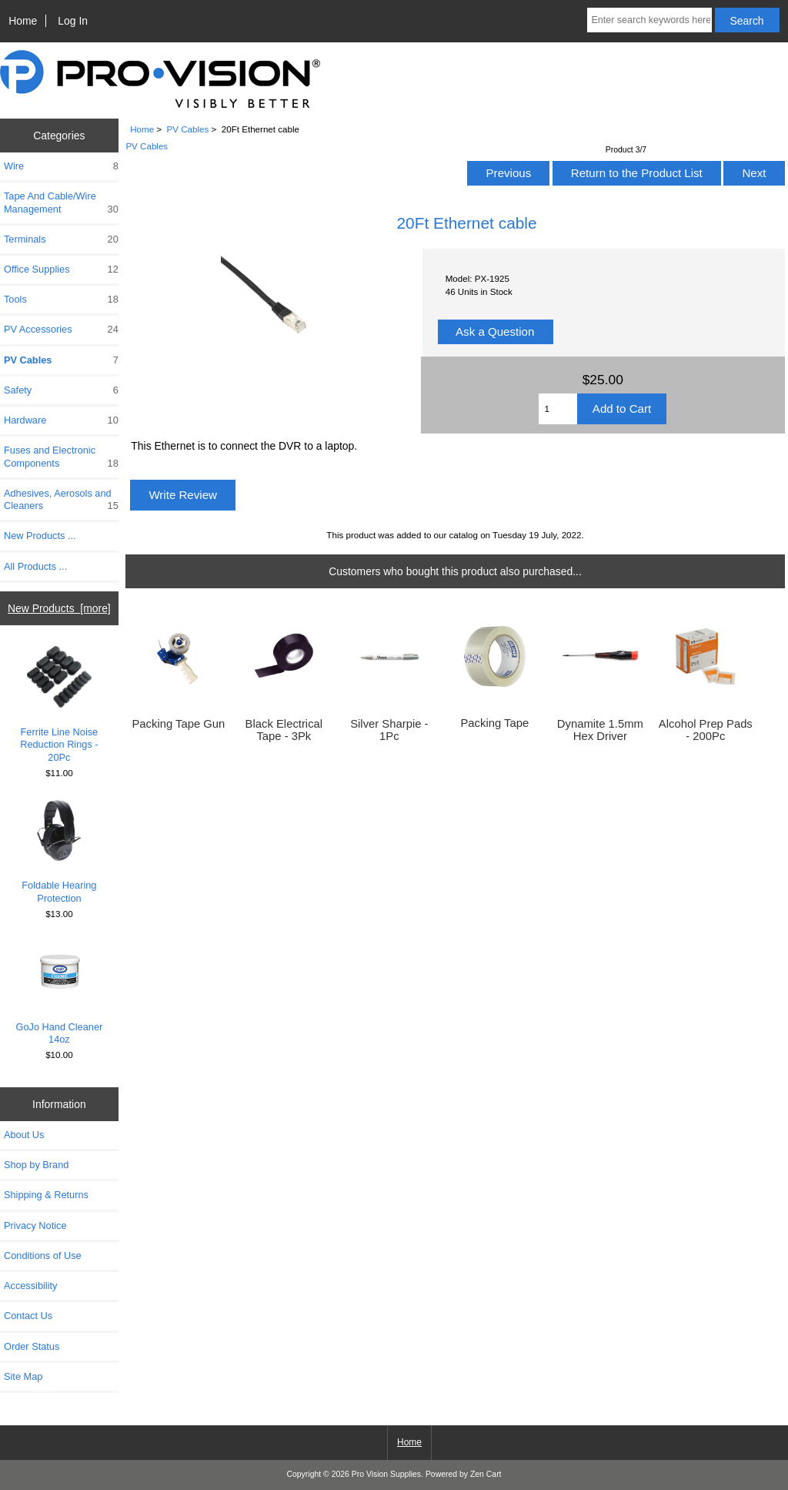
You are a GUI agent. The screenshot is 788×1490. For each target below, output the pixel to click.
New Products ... (40, 535)
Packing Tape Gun (178, 724)
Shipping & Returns (46, 1194)
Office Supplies (61, 269)
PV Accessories (61, 329)
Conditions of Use (43, 1255)
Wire (61, 166)
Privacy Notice (35, 1225)
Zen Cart (486, 1474)
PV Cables (188, 129)
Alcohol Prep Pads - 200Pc (706, 730)
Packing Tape (494, 723)
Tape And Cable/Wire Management (61, 202)
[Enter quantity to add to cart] (557, 408)
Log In (73, 21)
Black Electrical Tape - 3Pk (284, 730)
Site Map (23, 1376)
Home (22, 21)
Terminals (61, 239)
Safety (61, 390)
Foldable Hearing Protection (59, 852)
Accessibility (30, 1285)
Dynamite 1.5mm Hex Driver (600, 730)
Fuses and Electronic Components (61, 456)
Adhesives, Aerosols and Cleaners (61, 499)
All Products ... (35, 566)
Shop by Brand (36, 1164)
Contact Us (28, 1315)
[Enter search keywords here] (649, 20)
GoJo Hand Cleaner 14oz (59, 993)
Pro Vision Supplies (386, 1474)
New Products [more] (59, 608)
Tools (61, 299)
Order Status (31, 1346)
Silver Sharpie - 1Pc (389, 730)
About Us (24, 1134)
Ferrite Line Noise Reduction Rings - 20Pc (59, 704)
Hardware (61, 420)
